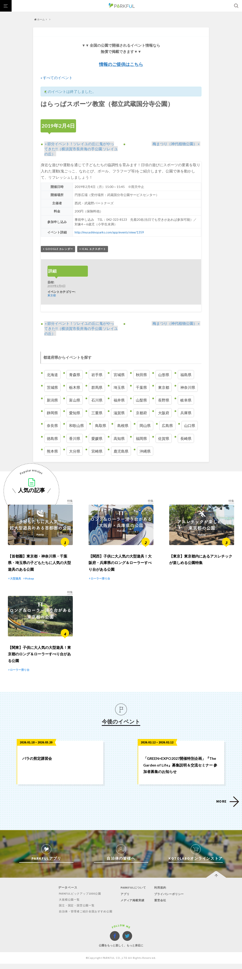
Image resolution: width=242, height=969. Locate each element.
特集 (70, 501)
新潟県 (52, 400)
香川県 (74, 438)
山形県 (163, 375)
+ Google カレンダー (58, 249)
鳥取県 (100, 425)
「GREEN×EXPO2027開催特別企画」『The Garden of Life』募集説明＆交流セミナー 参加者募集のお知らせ (180, 770)
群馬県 (96, 387)
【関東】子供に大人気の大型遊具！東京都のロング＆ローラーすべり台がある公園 (39, 659)
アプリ (125, 899)
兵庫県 (185, 413)
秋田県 (141, 375)
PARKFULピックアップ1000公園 (78, 899)
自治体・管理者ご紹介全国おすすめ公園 (84, 916)
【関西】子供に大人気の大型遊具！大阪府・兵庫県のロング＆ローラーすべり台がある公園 (120, 565)
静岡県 (52, 413)
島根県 (122, 425)
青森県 (74, 375)
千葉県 (141, 387)
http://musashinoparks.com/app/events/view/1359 (110, 232)
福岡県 (141, 438)
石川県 (96, 400)
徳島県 (52, 438)
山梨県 (141, 400)
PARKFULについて (134, 893)
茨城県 (52, 387)
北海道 (52, 375)
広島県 (167, 425)
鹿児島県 (121, 451)
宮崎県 (96, 451)
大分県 (74, 451)
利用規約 (160, 893)
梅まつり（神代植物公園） (176, 143)
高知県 (119, 438)
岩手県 (96, 375)
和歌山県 (76, 425)
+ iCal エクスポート (92, 249)
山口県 (189, 425)
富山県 (74, 400)
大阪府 (163, 413)
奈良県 (52, 425)
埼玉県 (119, 387)
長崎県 (185, 438)
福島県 (185, 375)
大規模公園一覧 (67, 905)
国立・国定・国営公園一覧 (75, 910)
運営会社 (160, 905)
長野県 (163, 400)
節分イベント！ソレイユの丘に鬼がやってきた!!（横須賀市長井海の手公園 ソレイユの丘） (81, 148)
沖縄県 (145, 451)
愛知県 (74, 413)
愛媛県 (96, 438)
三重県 (96, 413)
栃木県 (74, 387)
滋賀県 (119, 413)
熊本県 (52, 451)
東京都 (52, 295)
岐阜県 (185, 400)
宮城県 (119, 375)
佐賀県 (163, 438)
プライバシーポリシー (170, 899)
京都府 (141, 413)
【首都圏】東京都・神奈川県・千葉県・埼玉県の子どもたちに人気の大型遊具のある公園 (39, 565)
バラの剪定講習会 (37, 764)
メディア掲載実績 (133, 905)
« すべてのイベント (57, 77)
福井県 (119, 400)
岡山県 (145, 425)
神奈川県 (187, 387)
